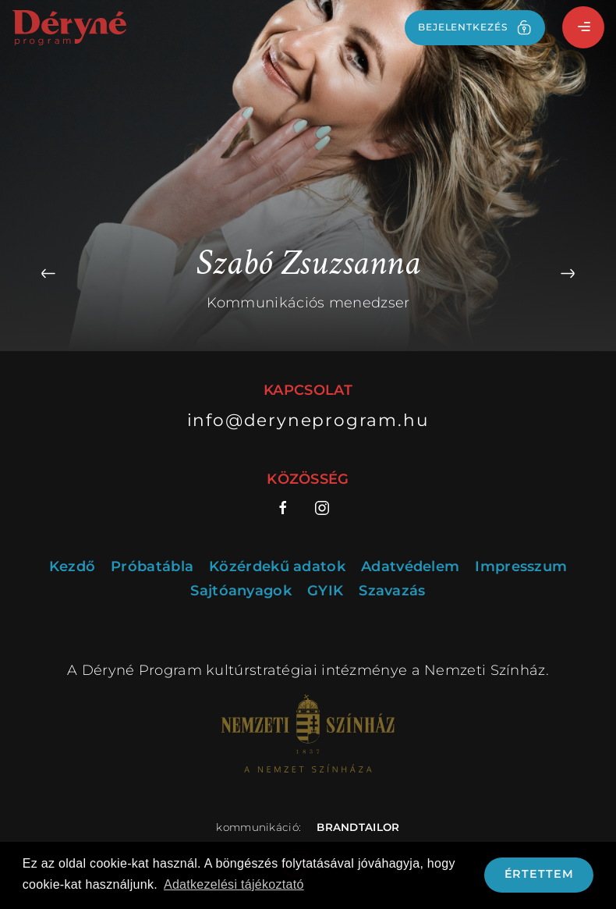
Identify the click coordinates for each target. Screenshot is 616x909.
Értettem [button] (539, 874)
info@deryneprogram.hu (308, 420)
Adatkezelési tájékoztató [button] (234, 884)
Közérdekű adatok (277, 567)
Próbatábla (152, 567)
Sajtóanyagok (241, 591)
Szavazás (392, 591)
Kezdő (72, 567)
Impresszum (521, 567)
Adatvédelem (410, 567)
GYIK (325, 591)
